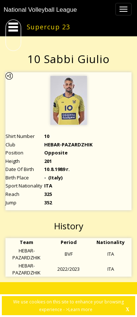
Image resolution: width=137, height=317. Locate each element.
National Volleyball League (40, 9)
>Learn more (79, 309)
